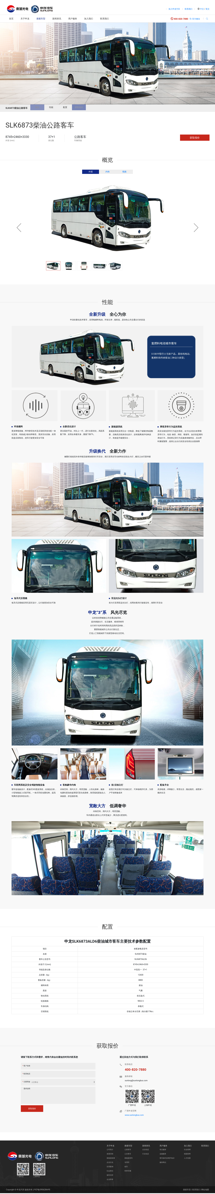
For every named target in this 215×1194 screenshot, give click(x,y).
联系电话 (26, 1074)
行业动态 (145, 1155)
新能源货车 (129, 1159)
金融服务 (163, 1155)
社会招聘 (187, 1150)
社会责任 (110, 1172)
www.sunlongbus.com (134, 1116)
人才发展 (187, 1159)
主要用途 (26, 1082)
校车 (126, 1167)
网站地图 (205, 1190)
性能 (55, 108)
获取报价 (88, 108)
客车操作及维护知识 (167, 1159)
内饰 (107, 172)
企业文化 (110, 1163)
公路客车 (128, 1150)
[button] (196, 228)
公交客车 (128, 1155)
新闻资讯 (56, 18)
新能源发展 (111, 1159)
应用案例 (110, 1167)
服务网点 (163, 1163)
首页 (11, 18)
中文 (202, 9)
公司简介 (110, 1150)
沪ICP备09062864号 (41, 1190)
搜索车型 (40, 18)
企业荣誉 (110, 1180)
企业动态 (145, 1150)
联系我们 (188, 9)
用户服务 (72, 18)
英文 (207, 9)
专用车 (127, 1163)
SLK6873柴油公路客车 (16, 108)
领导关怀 (110, 1176)
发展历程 (110, 1155)
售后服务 (163, 1150)
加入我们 (88, 18)
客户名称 (26, 1066)
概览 (38, 108)
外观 (90, 172)
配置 (71, 108)
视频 (124, 172)
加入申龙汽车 (174, 9)
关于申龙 (25, 18)
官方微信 (194, 19)
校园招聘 (187, 1155)
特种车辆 (128, 1172)
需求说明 (26, 1089)
